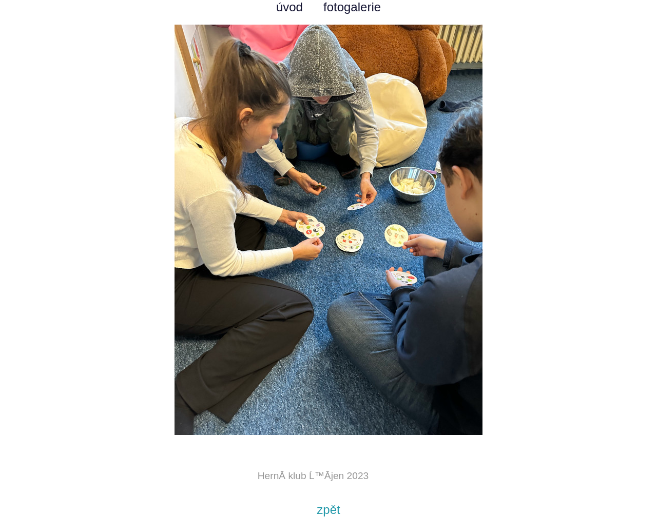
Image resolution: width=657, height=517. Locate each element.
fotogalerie (352, 7)
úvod (289, 7)
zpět (328, 509)
